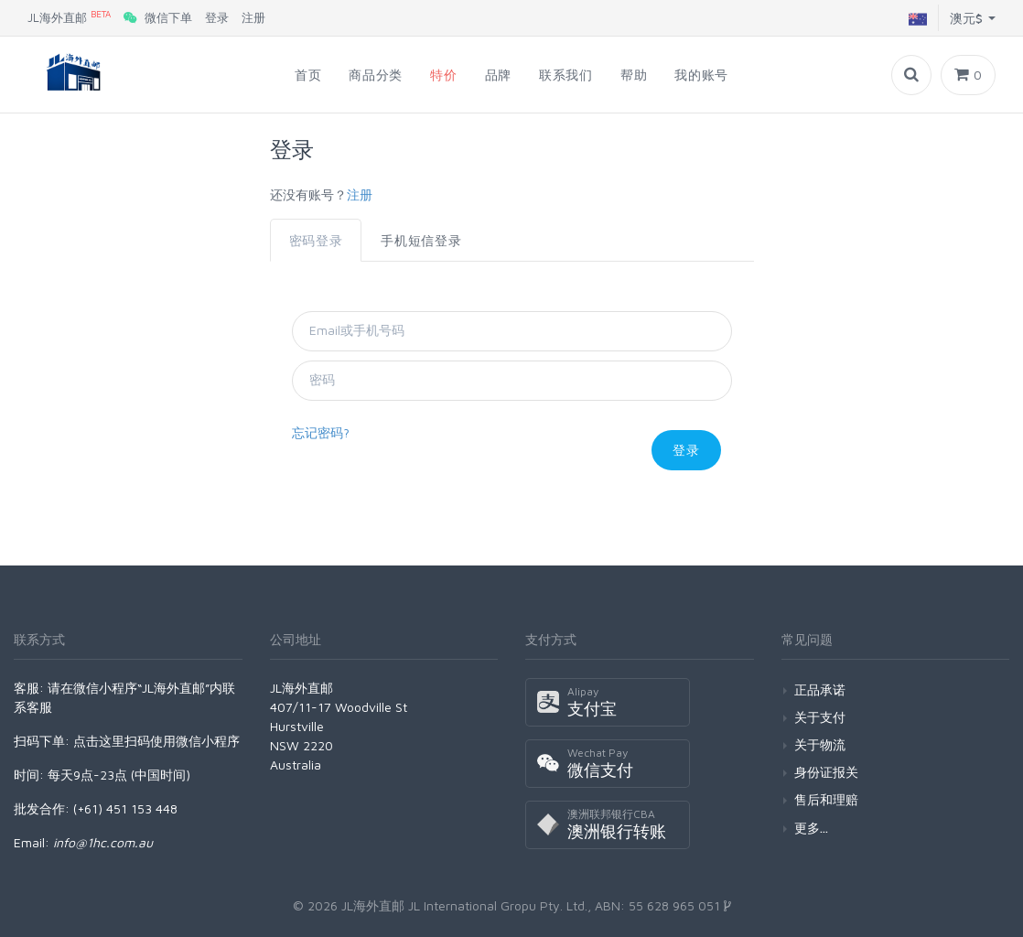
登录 (217, 17)
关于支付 (819, 717)
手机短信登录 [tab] (421, 240)
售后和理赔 (826, 799)
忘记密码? (321, 432)
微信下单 (158, 17)
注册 (253, 17)
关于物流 (819, 744)
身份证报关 (826, 772)
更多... (811, 827)
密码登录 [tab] (316, 240)
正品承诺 (819, 689)
